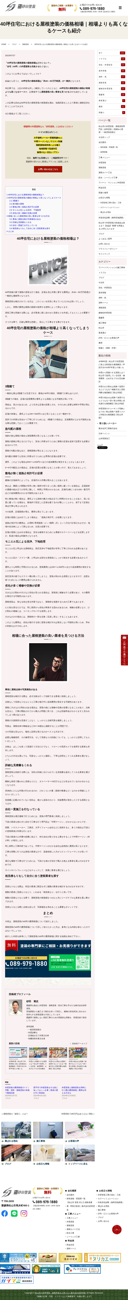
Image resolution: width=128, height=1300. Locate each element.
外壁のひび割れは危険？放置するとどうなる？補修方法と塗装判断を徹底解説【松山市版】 (57, 1065)
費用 (112, 106)
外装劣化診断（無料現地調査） (112, 218)
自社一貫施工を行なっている (23, 225)
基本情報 (112, 70)
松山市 (101, 328)
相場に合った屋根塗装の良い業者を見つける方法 (28, 216)
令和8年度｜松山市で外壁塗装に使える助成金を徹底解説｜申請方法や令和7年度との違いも (18, 1065)
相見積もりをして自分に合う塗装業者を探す (29, 228)
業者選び (112, 100)
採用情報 (103, 152)
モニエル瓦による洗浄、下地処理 (25, 210)
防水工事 (70, 1233)
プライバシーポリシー (108, 249)
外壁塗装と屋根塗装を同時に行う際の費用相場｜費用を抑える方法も (74, 1090)
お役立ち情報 (104, 198)
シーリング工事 (73, 1237)
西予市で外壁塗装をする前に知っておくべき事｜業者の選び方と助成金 (45, 1090)
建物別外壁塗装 (112, 88)
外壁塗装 (102, 162)
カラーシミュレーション (110, 207)
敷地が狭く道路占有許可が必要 (24, 207)
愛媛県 (112, 94)
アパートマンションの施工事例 (112, 267)
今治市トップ (104, 137)
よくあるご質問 (105, 239)
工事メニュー (104, 157)
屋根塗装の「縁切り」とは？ (15, 1114)
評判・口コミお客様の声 (109, 338)
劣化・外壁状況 (112, 64)
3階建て (14, 201)
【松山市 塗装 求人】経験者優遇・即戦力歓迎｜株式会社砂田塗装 (81, 1206)
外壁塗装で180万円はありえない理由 (77, 1114)
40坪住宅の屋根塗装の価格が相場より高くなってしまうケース (34, 198)
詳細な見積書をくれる (20, 222)
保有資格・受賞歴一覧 (109, 147)
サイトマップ (104, 254)
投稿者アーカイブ (78, 1043)
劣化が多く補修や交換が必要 (23, 213)
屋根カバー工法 (105, 172)
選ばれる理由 (105, 212)
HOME (3, 44)
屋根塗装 (25, 44)
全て (112, 52)
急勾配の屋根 (16, 204)
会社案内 (102, 142)
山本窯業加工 (104, 438)
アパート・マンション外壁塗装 (112, 182)
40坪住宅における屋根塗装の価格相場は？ (25, 195)
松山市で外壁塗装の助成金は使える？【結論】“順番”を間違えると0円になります (112, 226)
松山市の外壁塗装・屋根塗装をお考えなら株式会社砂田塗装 (60, 1293)
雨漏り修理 (103, 193)
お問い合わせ (104, 244)
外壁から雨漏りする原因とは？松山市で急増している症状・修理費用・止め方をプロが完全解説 (38, 1065)
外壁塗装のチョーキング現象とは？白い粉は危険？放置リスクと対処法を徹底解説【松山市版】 (112, 413)
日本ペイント (104, 433)
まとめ (10, 231)
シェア (100, 445)
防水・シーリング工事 (108, 178)
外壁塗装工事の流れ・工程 (110, 203)
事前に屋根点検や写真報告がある (25, 219)
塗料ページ (103, 303)
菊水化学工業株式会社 (108, 428)
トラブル (112, 58)
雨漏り (112, 112)
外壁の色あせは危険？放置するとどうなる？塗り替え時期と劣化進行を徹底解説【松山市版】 (77, 1065)
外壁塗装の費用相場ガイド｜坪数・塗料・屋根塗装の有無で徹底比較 (17, 1090)
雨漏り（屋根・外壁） (108, 348)
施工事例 (102, 323)
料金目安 (102, 188)
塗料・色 (112, 76)
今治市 (101, 282)
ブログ (14, 44)
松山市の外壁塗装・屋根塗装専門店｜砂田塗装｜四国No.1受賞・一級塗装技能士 (112, 129)
